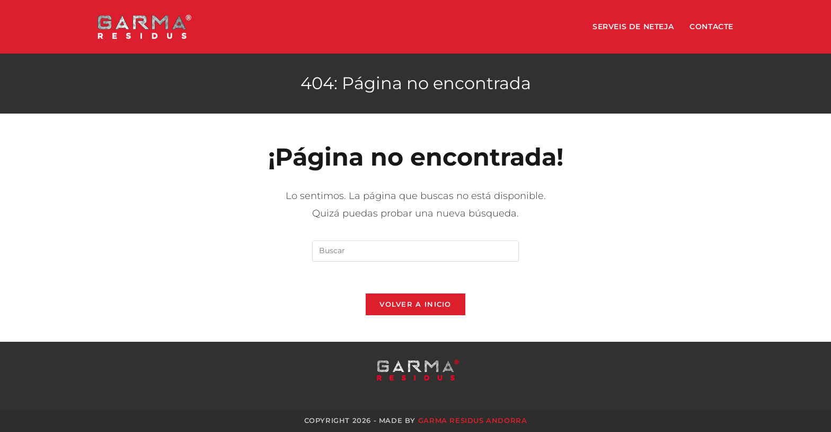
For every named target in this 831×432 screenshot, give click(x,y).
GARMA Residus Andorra (472, 420)
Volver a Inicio (415, 304)
